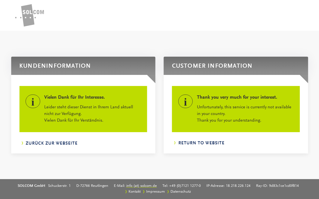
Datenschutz (180, 192)
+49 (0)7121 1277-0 (185, 186)
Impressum (155, 192)
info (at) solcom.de (141, 186)
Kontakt (134, 192)
